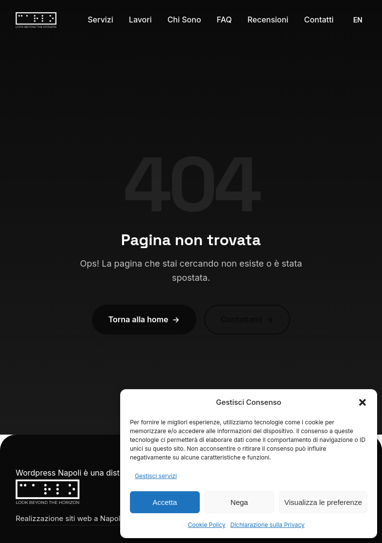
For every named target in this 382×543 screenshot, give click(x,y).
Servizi (100, 19)
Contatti (319, 19)
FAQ (224, 19)
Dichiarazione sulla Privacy (268, 524)
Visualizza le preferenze (323, 502)
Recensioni (268, 19)
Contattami (247, 319)
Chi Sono (184, 19)
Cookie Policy (207, 524)
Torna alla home (144, 319)
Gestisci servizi (156, 476)
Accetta (164, 502)
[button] (362, 402)
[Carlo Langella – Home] (36, 20)
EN (357, 20)
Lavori (140, 19)
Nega (239, 502)
